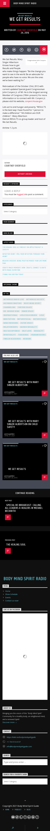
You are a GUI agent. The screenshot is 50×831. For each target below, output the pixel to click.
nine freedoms (11, 323)
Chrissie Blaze (25, 307)
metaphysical (24, 319)
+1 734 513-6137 (14, 742)
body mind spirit (32, 303)
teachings (23, 335)
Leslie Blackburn (28, 315)
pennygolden (9, 392)
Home (7, 591)
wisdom (27, 339)
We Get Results (25, 16)
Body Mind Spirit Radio (25, 3)
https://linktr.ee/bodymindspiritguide (21, 737)
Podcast (18, 809)
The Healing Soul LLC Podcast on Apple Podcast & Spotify (23, 248)
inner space (27, 311)
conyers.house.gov (33, 101)
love (41, 315)
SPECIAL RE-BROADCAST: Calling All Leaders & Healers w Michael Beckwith (24, 508)
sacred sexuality (28, 327)
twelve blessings (12, 339)
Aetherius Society (35, 299)
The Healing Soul (16, 544)
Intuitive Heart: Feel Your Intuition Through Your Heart (23, 255)
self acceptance (12, 331)
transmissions (38, 335)
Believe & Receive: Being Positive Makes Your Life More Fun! (25, 262)
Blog (28, 809)
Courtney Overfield (27, 30)
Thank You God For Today (13, 274)
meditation (9, 319)
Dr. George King (11, 311)
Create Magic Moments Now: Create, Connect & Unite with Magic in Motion (24, 269)
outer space (27, 323)
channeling (9, 307)
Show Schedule (11, 594)
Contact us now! (11, 600)
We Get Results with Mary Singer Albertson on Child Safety (23, 424)
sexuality (39, 331)
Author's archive (25, 174)
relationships (11, 327)
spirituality (10, 335)
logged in (21, 194)
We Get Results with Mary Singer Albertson (23, 383)
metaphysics (39, 319)
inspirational (11, 315)
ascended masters (12, 303)
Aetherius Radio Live (14, 299)
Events (8, 597)
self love (26, 331)
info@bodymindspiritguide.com (19, 746)
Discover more (10, 722)
